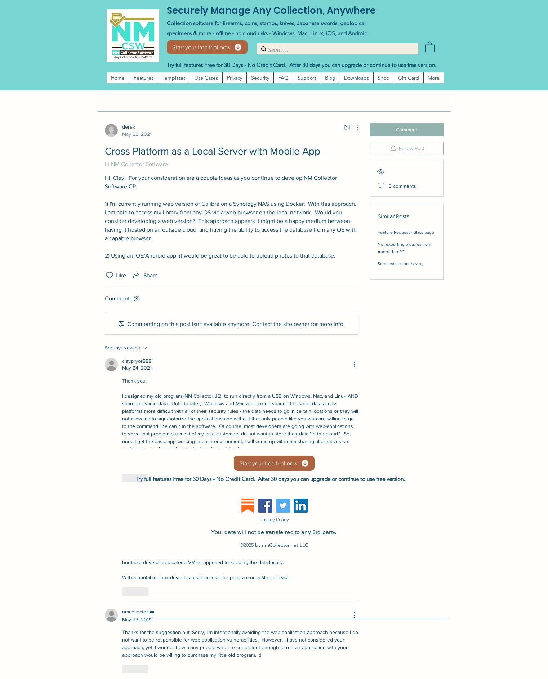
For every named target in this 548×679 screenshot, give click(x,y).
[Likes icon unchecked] (109, 275)
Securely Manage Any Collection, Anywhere (271, 10)
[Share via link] (145, 275)
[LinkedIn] (301, 506)
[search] (407, 100)
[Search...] (335, 50)
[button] (430, 46)
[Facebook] (265, 506)
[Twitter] (283, 506)
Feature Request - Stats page (406, 232)
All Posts (116, 100)
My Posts (147, 100)
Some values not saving (401, 263)
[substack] (248, 506)
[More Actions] (354, 127)
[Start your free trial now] (207, 47)
